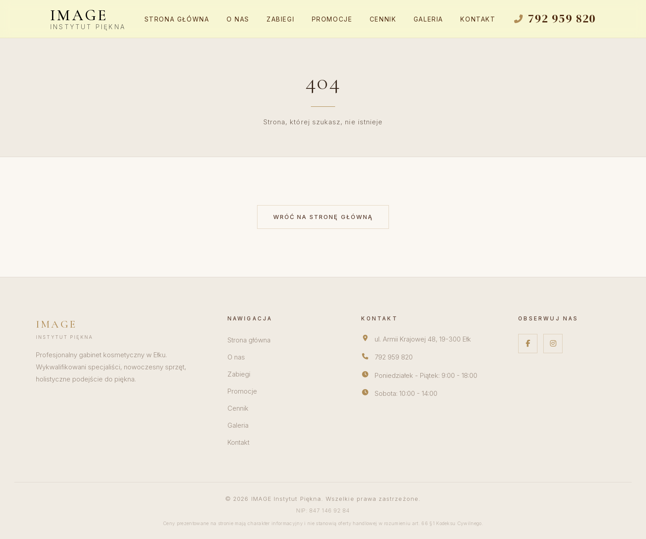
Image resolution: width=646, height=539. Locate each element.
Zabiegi (280, 19)
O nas (238, 19)
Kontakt (477, 19)
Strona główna (177, 19)
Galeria (428, 19)
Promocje (332, 19)
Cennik (383, 19)
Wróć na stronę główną (323, 217)
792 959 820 (394, 357)
